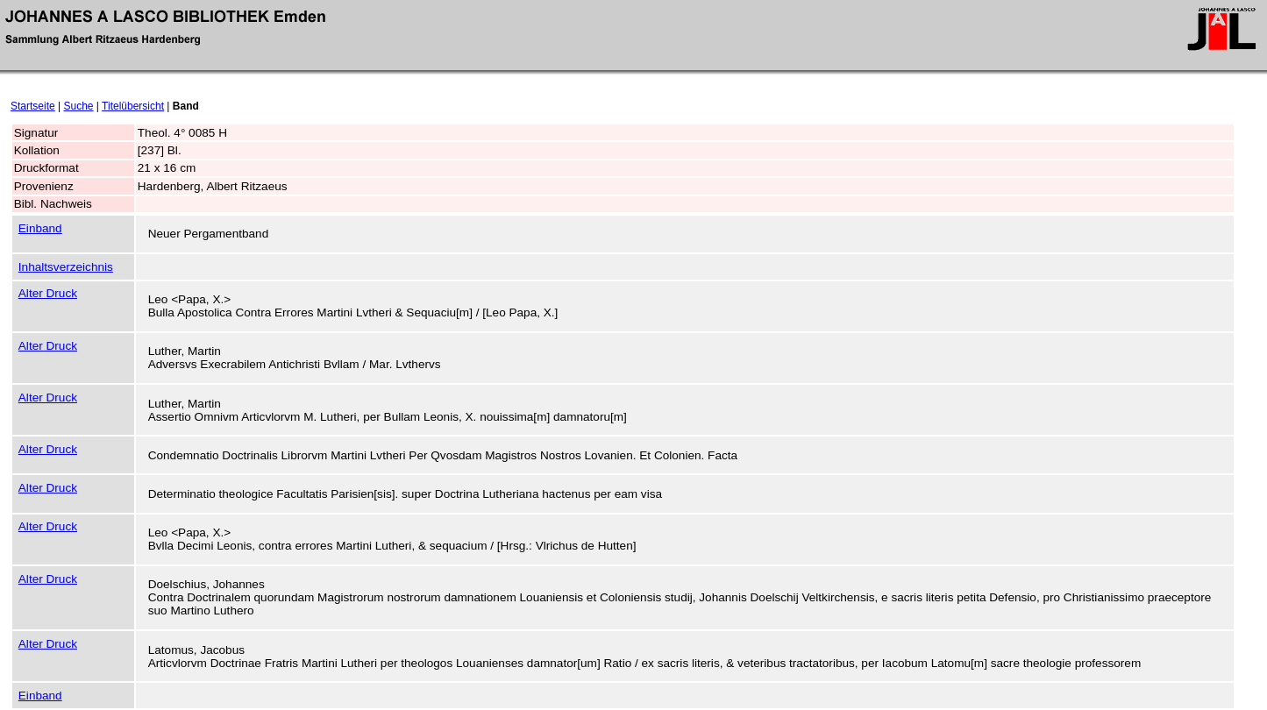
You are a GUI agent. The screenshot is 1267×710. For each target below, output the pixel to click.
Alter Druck (47, 293)
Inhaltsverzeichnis (65, 266)
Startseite (33, 106)
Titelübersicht (133, 106)
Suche (79, 106)
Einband (40, 228)
